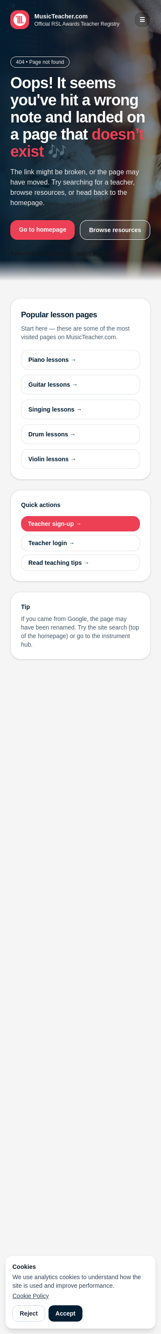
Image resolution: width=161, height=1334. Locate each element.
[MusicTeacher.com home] (64, 19)
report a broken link (100, 254)
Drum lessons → (52, 434)
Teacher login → (51, 543)
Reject (29, 1313)
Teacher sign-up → (55, 523)
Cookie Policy (30, 1295)
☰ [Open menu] (142, 19)
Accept (65, 1313)
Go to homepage (42, 229)
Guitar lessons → (53, 384)
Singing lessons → (55, 409)
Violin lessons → (52, 459)
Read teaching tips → (58, 562)
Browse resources (115, 230)
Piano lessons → (52, 359)
